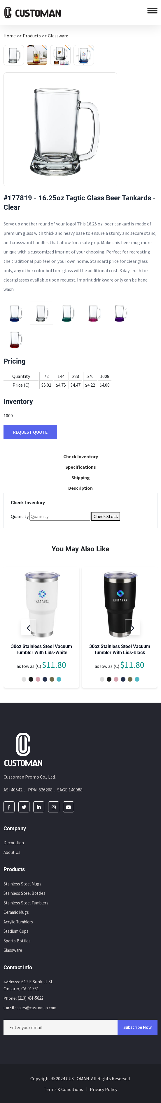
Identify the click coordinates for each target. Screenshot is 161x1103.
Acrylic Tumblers (18, 922)
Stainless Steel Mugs (22, 884)
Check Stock (106, 516)
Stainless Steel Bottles (25, 893)
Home (10, 36)
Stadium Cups (16, 931)
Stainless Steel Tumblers (26, 903)
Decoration (14, 842)
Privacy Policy (103, 1089)
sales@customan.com (36, 1007)
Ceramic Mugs (16, 912)
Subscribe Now (137, 1027)
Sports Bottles (17, 941)
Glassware (58, 36)
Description (80, 488)
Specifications (80, 467)
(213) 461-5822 (30, 998)
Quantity (20, 516)
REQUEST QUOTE (30, 432)
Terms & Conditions (63, 1089)
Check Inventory (80, 456)
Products (32, 36)
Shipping (80, 477)
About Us (12, 852)
